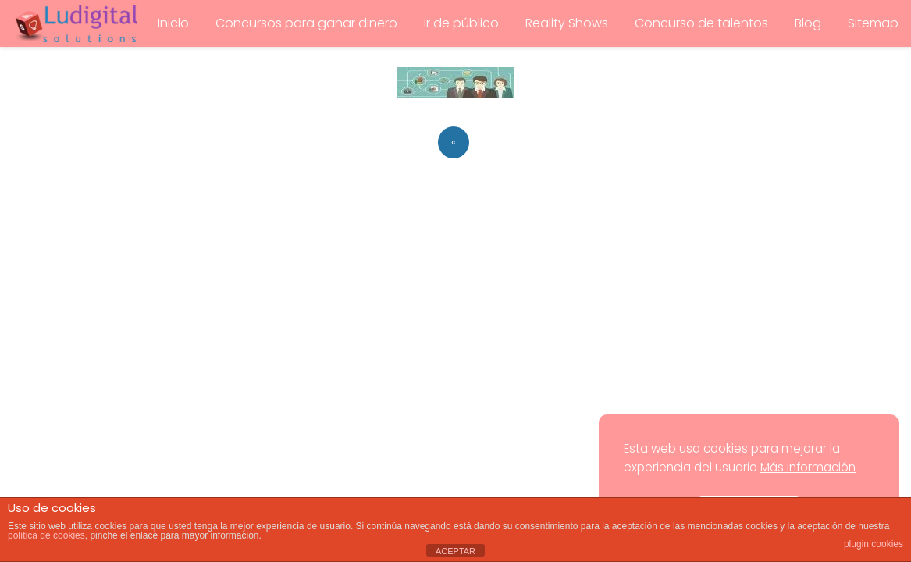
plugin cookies (873, 544)
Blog (808, 23)
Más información (808, 467)
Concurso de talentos (701, 23)
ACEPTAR (455, 551)
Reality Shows (566, 23)
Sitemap (873, 23)
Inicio (173, 23)
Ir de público (461, 23)
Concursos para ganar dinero (306, 23)
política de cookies (46, 535)
